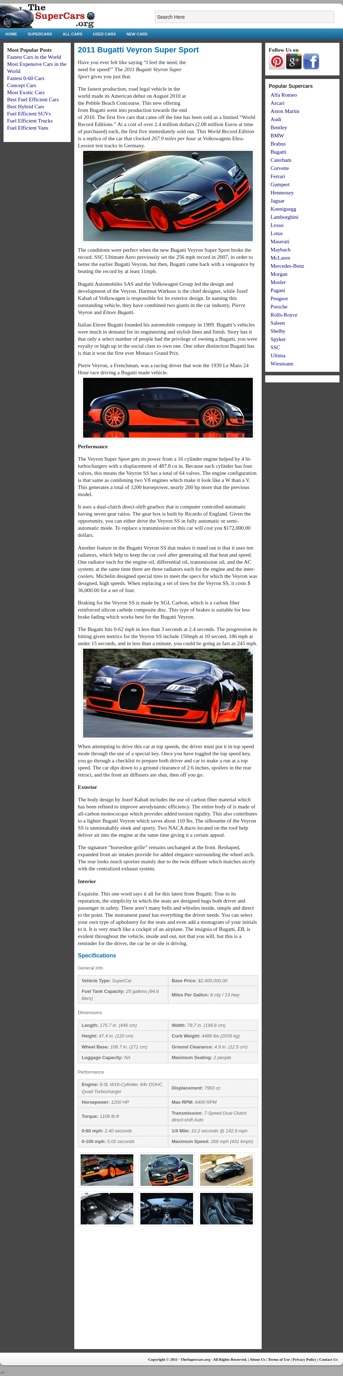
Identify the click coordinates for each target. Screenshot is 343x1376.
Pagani (278, 290)
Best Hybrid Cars (25, 106)
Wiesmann (282, 363)
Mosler (278, 282)
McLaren (280, 258)
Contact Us (328, 1359)
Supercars (40, 34)
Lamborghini (284, 217)
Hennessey (282, 192)
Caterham (281, 160)
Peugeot (279, 298)
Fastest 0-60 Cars (25, 78)
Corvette (280, 168)
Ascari (278, 103)
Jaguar (278, 201)
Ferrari (278, 176)
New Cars (136, 34)
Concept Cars (21, 85)
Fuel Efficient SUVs (29, 113)
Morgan (279, 274)
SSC (275, 347)
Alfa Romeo (284, 95)
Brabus (278, 144)
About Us (257, 1359)
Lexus (277, 225)
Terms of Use (279, 1359)
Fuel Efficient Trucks (30, 121)
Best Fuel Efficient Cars (33, 99)
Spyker (278, 339)
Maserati (280, 241)
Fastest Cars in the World (34, 57)
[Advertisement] (225, 85)
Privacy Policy (304, 1359)
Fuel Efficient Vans (27, 128)
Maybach (281, 249)
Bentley (279, 127)
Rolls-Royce (284, 315)
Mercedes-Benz (287, 266)
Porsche (279, 306)
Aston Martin (285, 111)
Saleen (278, 323)
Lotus (277, 233)
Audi (276, 119)
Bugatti (278, 152)
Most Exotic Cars (26, 92)
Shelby (278, 331)
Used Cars (104, 34)
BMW (277, 135)
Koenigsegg (283, 209)
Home (11, 34)
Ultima (278, 355)
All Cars (72, 34)
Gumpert (280, 184)
